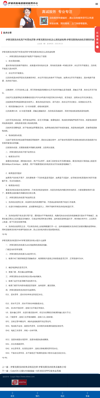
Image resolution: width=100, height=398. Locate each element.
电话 (62, 394)
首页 (12, 394)
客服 (87, 394)
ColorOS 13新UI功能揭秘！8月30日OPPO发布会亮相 (35, 371)
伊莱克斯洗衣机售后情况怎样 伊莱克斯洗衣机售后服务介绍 (38, 367)
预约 (37, 394)
